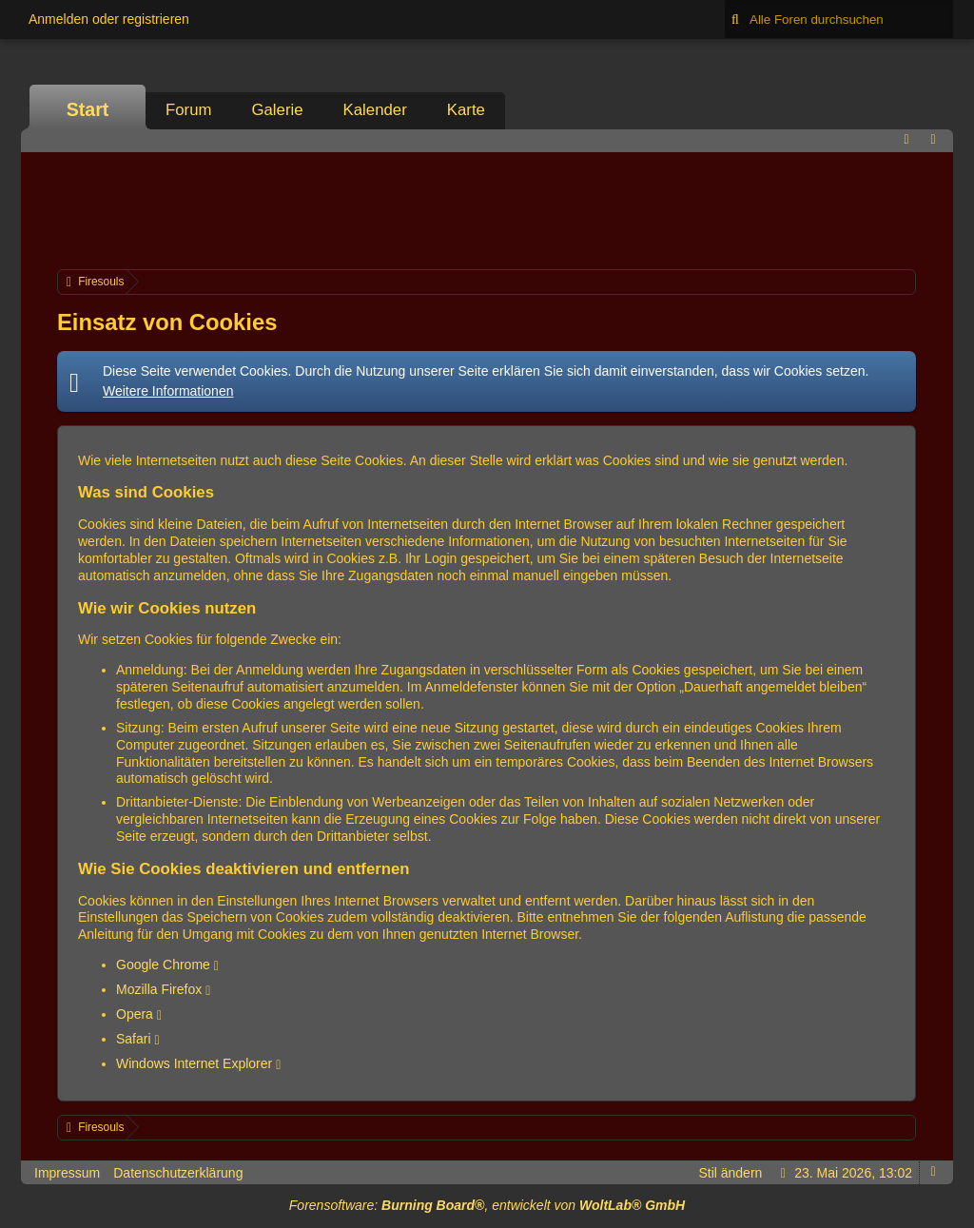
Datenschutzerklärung (178, 1172)
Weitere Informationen (168, 391)
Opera (134, 1014)
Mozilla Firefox (159, 989)
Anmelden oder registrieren (109, 19)
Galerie (276, 110)
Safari (133, 1038)
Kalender (375, 110)
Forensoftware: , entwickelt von (487, 1205)
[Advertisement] (487, 208)
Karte (466, 110)
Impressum (67, 1172)
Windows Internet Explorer (194, 1063)
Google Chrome (163, 964)
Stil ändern (730, 1172)
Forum (188, 110)
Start (88, 109)
